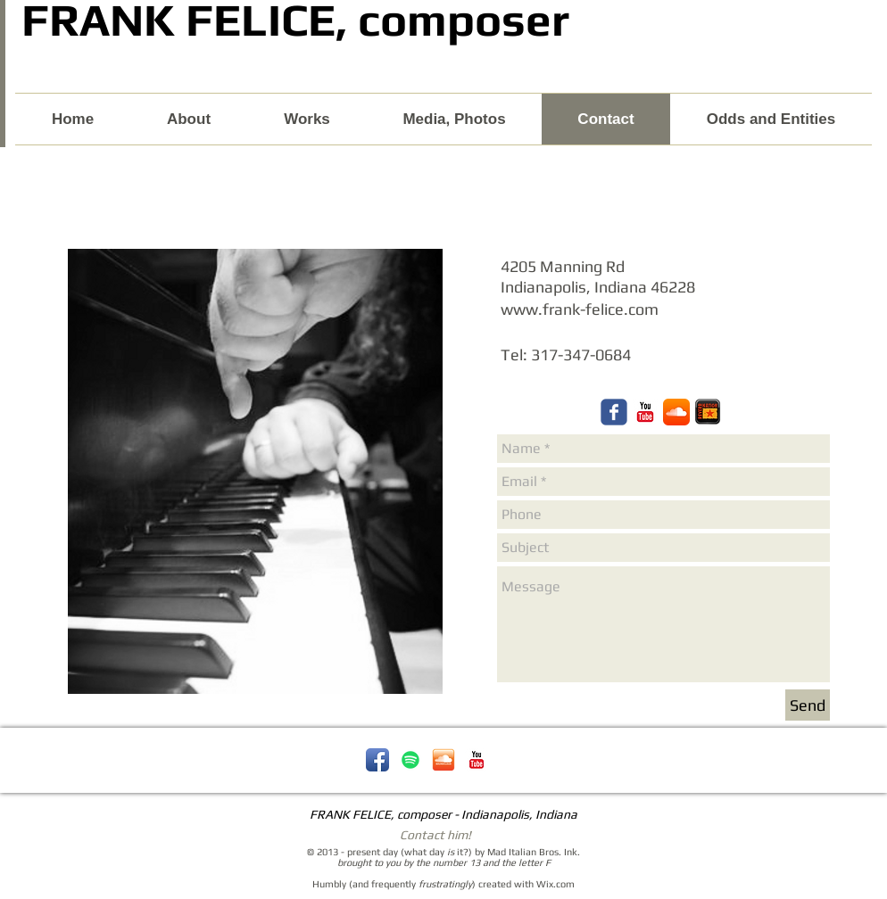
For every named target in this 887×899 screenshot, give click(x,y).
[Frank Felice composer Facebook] (614, 412)
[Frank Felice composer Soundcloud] (676, 412)
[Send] (807, 705)
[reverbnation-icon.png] (707, 412)
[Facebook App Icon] (377, 759)
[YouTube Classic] (476, 759)
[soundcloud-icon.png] (443, 759)
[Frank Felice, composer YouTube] (645, 412)
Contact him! (435, 835)
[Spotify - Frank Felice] (410, 759)
